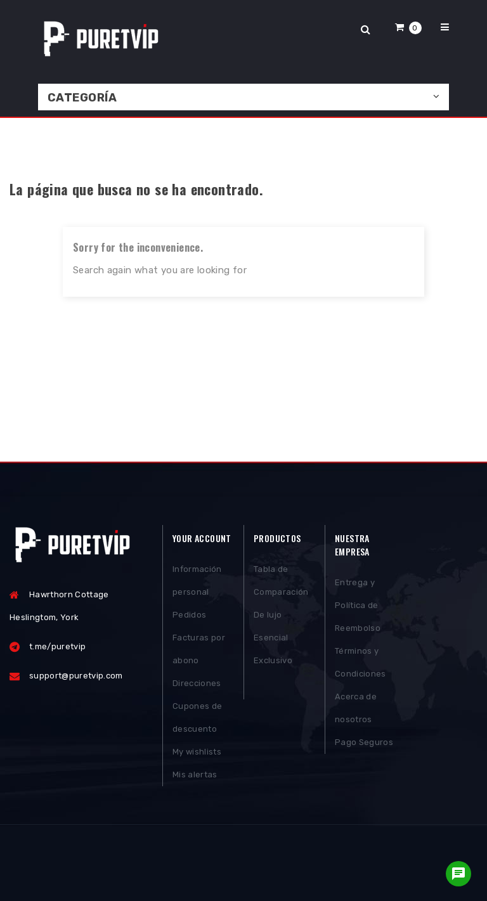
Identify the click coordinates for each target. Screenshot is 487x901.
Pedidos (189, 614)
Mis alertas (195, 774)
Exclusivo (273, 660)
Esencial (271, 637)
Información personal (197, 580)
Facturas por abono (198, 649)
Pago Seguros (364, 742)
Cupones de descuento (197, 717)
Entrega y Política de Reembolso (357, 605)
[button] (408, 27)
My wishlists (196, 751)
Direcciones (196, 683)
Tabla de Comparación (281, 580)
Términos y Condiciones (360, 662)
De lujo (268, 614)
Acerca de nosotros (356, 708)
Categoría (82, 98)
